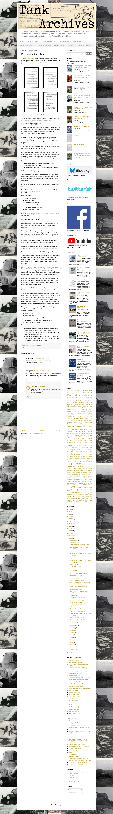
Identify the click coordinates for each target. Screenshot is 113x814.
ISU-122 (77, 435)
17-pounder (79, 393)
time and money (73, 496)
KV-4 (68, 442)
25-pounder (74, 397)
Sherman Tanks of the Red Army (83, 87)
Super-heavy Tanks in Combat (78, 586)
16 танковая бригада (74, 721)
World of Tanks (84, 500)
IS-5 (88, 433)
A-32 (72, 404)
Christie (90, 415)
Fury (71, 558)
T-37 (68, 489)
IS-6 (90, 433)
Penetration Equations (83, 320)
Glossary (71, 45)
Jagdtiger (76, 437)
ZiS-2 (68, 502)
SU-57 (74, 483)
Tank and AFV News (74, 696)
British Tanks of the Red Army (82, 126)
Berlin (69, 411)
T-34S (87, 487)
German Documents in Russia (77, 725)
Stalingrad (86, 479)
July (71, 635)
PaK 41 (69, 461)
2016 (70, 533)
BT (74, 413)
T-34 (74, 487)
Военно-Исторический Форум (77, 737)
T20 (72, 492)
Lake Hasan (75, 444)
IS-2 (79, 433)
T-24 (81, 485)
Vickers (83, 498)
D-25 (68, 420)
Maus (27, 347)
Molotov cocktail (84, 454)
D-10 (90, 418)
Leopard (75, 445)
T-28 (90, 485)
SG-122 (83, 476)
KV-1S (78, 440)
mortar (90, 454)
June (71, 637)
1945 (79, 395)
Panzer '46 (77, 135)
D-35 (75, 420)
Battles (29, 42)
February (73, 647)
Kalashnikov (82, 437)
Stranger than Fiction (75, 589)
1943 (69, 395)
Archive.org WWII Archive (76, 662)
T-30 (71, 487)
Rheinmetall (70, 474)
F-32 (87, 422)
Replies (30, 383)
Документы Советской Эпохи (77, 744)
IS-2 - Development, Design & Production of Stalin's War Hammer (82, 77)
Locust (87, 445)
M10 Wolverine (83, 447)
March (72, 644)
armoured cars (71, 409)
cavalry (90, 413)
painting (86, 460)
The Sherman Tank (74, 709)
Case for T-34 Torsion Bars (77, 598)
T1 (69, 492)
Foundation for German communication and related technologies (79, 672)
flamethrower (88, 424)
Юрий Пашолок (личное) (76, 764)
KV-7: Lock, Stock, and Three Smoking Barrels (83, 360)
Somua (90, 478)
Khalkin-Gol (77, 438)
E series (89, 420)
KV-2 (82, 440)
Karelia (87, 437)
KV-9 (86, 442)
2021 (70, 521)
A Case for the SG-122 (76, 542)
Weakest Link (73, 551)
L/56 (70, 444)
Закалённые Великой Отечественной (79, 746)
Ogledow (72, 458)
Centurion (69, 415)
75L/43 (68, 402)
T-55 (90, 489)
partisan (90, 461)
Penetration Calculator (84, 45)
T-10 (90, 483)
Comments (72, 793)
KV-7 (77, 442)
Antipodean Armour (74, 660)
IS (77, 433)
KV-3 (90, 440)
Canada (85, 413)
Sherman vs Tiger (82, 280)
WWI (90, 500)
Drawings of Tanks (74, 723)
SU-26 (71, 483)
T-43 (77, 489)
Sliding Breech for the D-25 (77, 580)
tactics (75, 493)
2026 (70, 509)
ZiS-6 (85, 502)
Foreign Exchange (76, 426)
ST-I (82, 479)
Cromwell (89, 416)
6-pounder (74, 400)
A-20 (68, 404)
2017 (70, 531)
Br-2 (68, 413)
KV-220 (86, 440)
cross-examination (73, 418)
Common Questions (45, 45)
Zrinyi (88, 502)
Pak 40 (90, 460)
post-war (31, 347)
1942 (89, 393)
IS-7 (68, 435)
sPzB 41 (78, 479)
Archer (86, 408)
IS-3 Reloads (73, 570)
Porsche (75, 466)
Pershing (84, 464)
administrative (71, 406)
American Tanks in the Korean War (79, 578)
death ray (83, 420)
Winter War (75, 500)
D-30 (72, 420)
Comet (77, 416)
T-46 (82, 489)
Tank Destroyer (73, 698)
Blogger (60, 805)
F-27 (82, 422)
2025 (70, 511)
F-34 (90, 422)
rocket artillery (77, 474)
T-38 (71, 489)
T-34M (84, 487)
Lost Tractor (73, 606)
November (73, 625)
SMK (77, 478)
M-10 (90, 445)
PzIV (81, 470)
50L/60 (80, 399)
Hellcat (68, 429)
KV (67, 440)
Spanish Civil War (71, 479)
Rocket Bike (73, 556)
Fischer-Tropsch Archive (75, 670)
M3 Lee (79, 449)
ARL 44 (90, 408)
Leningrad (70, 445)
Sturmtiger (69, 481)
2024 (70, 514)
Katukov (72, 438)
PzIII (77, 470)
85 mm (77, 402)
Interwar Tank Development (76, 675)
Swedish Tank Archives (75, 692)
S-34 (86, 474)
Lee (80, 444)
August (72, 632)
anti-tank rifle (80, 408)
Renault (85, 472)
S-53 (89, 474)
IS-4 (85, 433)
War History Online (74, 711)
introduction (74, 433)
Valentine (78, 498)
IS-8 (72, 435)
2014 (70, 538)
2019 (70, 526)
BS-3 (71, 413)
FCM (68, 423)
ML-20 (69, 454)
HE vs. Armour (74, 622)
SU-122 (79, 481)
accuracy (89, 404)
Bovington (89, 411)
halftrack (80, 428)
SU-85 (87, 483)
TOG (81, 496)
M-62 (74, 447)
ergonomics (77, 422)
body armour (83, 411)
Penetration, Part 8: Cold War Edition (80, 620)
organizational (75, 460)
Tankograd (71, 703)
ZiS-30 (75, 502)
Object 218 (85, 456)
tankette (80, 493)
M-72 (77, 447)
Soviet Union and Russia (49, 42)
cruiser (81, 418)
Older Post (57, 430)
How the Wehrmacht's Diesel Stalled (83, 333)
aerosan (79, 406)
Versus (36, 42)
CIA (74, 416)
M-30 (68, 447)
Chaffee (75, 415)
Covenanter (83, 416)
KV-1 (70, 440)
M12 (88, 447)
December (73, 540)
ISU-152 (89, 435)
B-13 (89, 409)
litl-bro (70, 729)
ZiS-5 (81, 502)
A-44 (76, 404)
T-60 (68, 491)
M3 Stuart (85, 449)
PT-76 (83, 468)
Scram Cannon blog (74, 780)
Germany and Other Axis (28, 45)
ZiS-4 (78, 502)
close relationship (29, 58)
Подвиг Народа (73, 750)
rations (90, 470)
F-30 (85, 422)
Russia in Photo (73, 777)
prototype (36, 347)
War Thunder (89, 498)
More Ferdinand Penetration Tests (79, 544)
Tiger (86, 494)
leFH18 (83, 444)
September (73, 630)
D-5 (79, 420)
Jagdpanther (70, 437)
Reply (27, 365)
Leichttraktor (89, 444)
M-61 (71, 447)
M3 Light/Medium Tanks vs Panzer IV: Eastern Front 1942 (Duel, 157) (82, 155)
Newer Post (25, 430)
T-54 (88, 489)
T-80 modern (87, 491)
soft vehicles (83, 478)
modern (78, 454)
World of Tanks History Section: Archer (80, 553)
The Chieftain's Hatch (74, 705)
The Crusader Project (74, 707)
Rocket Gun (73, 595)
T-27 (87, 485)
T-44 (79, 489)
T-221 (78, 485)
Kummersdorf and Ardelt (76, 575)
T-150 (74, 485)
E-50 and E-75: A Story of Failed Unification (84, 306)
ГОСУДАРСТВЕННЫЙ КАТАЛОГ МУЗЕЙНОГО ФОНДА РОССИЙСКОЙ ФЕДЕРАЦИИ (79, 740)
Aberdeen (81, 404)
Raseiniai (86, 470)
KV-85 (83, 442)
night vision (73, 456)
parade (85, 461)
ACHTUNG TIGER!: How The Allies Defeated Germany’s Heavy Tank (83, 97)
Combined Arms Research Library (78, 668)
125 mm (79, 390)
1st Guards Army (86, 395)
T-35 (90, 487)
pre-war (88, 466)
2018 (70, 528)
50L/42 (76, 399)
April (71, 642)
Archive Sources (59, 45)
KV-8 (80, 442)
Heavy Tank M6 (87, 428)
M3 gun (74, 449)
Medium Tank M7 (83, 451)
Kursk (90, 438)
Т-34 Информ (72, 754)
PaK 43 (74, 461)
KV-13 (74, 440)
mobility (73, 454)
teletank (76, 494)
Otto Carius (80, 460)
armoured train (79, 409)
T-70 (77, 491)
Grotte (75, 428)
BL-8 (76, 411)
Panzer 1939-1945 (79, 144)
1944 (74, 395)
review (90, 472)
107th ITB (74, 390)
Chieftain (84, 415)
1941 (84, 393)
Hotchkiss (69, 431)
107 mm (69, 390)
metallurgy (70, 453)
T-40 (74, 489)
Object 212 (79, 456)
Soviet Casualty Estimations (77, 617)
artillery (84, 409)
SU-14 (87, 481)
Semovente (73, 476)
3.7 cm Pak (80, 397)
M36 (89, 449)
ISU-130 (83, 435)
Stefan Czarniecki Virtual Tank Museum (79, 688)
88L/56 (82, 402)
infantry (75, 431)
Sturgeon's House (73, 690)
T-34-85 (79, 487)
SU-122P (84, 481)
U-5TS (73, 498)
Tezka (70, 735)
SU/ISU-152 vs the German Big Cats (82, 256)
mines (75, 453)
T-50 (85, 489)
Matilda (72, 451)
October (72, 628)
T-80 (83, 491)
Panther (79, 461)
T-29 (68, 487)
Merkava (90, 451)
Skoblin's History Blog (75, 782)
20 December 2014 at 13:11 (45, 386)
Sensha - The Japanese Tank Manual (79, 684)
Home (22, 42)
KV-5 (71, 442)
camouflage (79, 413)
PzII (74, 470)
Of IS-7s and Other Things (76, 682)
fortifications (70, 428)
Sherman (89, 476)
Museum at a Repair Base (77, 600)
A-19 (90, 402)
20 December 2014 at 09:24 (41, 371)
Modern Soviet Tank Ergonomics (79, 573)
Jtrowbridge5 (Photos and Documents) (79, 677)
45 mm (72, 399)
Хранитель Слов (73, 756)
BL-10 (73, 411)
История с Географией (75, 748)
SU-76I (83, 483)
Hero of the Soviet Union (79, 430)
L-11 (89, 442)
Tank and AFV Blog (74, 694)
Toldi (83, 496)
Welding (69, 500)
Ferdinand (74, 424)
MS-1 (68, 456)
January (72, 649)
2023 (70, 516)
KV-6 (74, 442)
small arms (71, 478)
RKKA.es (71, 775)
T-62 (71, 491)
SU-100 (75, 481)
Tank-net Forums (73, 700)
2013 (70, 652)
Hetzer (90, 430)
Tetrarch (81, 494)
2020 (70, 523)
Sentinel (78, 476)
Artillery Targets (74, 564)
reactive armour (71, 472)
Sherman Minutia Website (76, 686)
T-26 (84, 485)
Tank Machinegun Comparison (78, 609)
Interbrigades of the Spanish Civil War (79, 727)
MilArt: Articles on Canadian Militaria (78, 679)
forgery (90, 426)
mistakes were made (84, 453)
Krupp (86, 438)
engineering (70, 422)
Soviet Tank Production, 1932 (78, 611)
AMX (90, 406)
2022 (70, 519)
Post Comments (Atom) (35, 433)
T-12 (72, 485)
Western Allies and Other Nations (71, 42)
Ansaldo (73, 408)
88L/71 (87, 402)
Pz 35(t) (88, 468)
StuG (90, 479)
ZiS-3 (71, 502)
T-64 (74, 491)
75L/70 (72, 402)
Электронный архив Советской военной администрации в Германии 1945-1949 (80, 759)
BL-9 (79, 411)
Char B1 (79, 415)
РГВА (70, 752)
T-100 (68, 485)
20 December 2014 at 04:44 (41, 358)
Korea (82, 438)
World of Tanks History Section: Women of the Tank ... (78, 603)
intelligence (82, 431)
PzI (71, 470)
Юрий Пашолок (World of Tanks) (78, 762)
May (71, 640)
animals (69, 408)
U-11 (70, 498)
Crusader (86, 418)
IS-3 (83, 433)
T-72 (80, 491)
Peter (32, 386)
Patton (68, 464)
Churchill (69, 416)
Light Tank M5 (81, 445)
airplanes (85, 406)
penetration (76, 464)
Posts (70, 789)
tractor (87, 496)
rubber (83, 474)
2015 (70, 535)
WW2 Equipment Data (75, 713)
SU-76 (79, 483)
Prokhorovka (70, 468)
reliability (79, 472)
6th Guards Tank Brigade (85, 400)
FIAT (81, 423)
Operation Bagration (80, 458)
